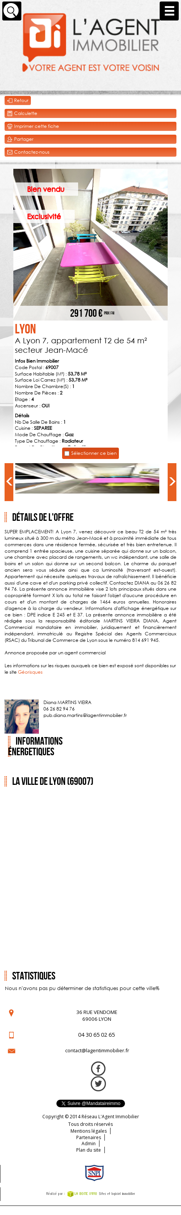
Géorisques (30, 672)
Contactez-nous (28, 152)
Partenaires (88, 1137)
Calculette (22, 113)
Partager (20, 139)
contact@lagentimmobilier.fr (97, 1050)
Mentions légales (88, 1131)
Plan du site (88, 1150)
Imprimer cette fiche (33, 126)
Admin (89, 1143)
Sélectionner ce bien (94, 453)
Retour (18, 100)
